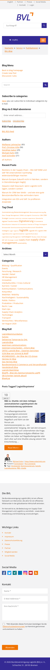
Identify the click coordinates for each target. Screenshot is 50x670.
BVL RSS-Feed (8, 131)
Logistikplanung (7, 237)
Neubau (34, 237)
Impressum (9, 536)
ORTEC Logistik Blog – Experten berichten (20, 350)
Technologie (7, 315)
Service (19, 48)
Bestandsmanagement (21, 212)
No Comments (30, 464)
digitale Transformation (10, 221)
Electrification (6, 224)
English (10, 2)
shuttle (23, 468)
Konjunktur (7, 291)
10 (6, 395)
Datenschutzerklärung (13, 540)
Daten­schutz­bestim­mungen (14, 626)
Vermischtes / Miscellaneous (14, 320)
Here (4, 101)
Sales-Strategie (42, 237)
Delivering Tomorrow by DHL (14, 339)
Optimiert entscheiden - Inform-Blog (18, 348)
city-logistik (27, 215)
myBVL (13, 40)
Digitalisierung (26, 221)
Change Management (12, 215)
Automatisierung (8, 212)
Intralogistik (43, 224)
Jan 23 (6, 398)
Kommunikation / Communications (17, 288)
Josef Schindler (8, 155)
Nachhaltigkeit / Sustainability (15, 297)
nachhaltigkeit (26, 237)
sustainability (22, 243)
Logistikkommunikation (12, 334)
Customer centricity (15, 218)
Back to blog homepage (12, 70)
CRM (41, 215)
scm (6, 240)
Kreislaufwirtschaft (29, 227)
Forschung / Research (11, 271)
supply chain (24, 240)
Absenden (10, 647)
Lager (11, 231)
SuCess (5, 337)
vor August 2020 (9, 323)
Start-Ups (6, 309)
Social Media (41, 2)
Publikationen (32, 48)
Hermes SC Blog (9, 359)
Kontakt (22, 5)
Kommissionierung (17, 227)
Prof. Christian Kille (10, 147)
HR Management (9, 277)
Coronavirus (35, 215)
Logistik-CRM (42, 231)
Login (32, 5)
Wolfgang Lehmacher (11, 144)
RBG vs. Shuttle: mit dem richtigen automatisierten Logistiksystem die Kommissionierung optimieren (20, 404)
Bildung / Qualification (12, 265)
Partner (20, 2)
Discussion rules (9, 76)
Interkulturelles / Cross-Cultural (16, 283)
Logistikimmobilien (19, 234)
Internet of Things (33, 224)
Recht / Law (7, 306)
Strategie (11, 240)
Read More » (13, 447)
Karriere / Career (9, 286)
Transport (6, 318)
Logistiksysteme (10, 468)
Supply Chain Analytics (12, 312)
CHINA (22, 215)
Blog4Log (6, 378)
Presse (29, 2)
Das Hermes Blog (9, 361)
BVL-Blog (8, 51)
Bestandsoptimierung (37, 212)
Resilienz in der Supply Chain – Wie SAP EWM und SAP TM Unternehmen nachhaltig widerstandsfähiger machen (24, 173)
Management (16, 237)
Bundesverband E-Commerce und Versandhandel (24, 364)
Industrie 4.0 (15, 224)
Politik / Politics (8, 300)
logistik (23, 230)
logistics (16, 231)
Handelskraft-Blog (10, 367)
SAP (3, 240)
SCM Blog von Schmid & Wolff (15, 353)
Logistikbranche (7, 234)
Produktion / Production (12, 303)
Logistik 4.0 (33, 231)
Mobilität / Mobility (10, 294)
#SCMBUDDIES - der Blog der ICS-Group (19, 356)
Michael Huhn (8, 153)
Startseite (9, 48)
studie (16, 240)
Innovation (23, 224)
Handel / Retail (8, 274)
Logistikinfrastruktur (31, 234)
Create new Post (9, 73)
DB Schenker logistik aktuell (14, 375)
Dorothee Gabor (9, 150)
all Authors (7, 159)
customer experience (28, 218)
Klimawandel (6, 227)
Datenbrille (39, 218)
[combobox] (25, 254)
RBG (18, 468)
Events (5, 268)
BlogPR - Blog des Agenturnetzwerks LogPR (21, 373)
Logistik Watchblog (10, 370)
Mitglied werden (11, 552)
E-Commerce (38, 221)
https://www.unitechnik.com (35, 461)
